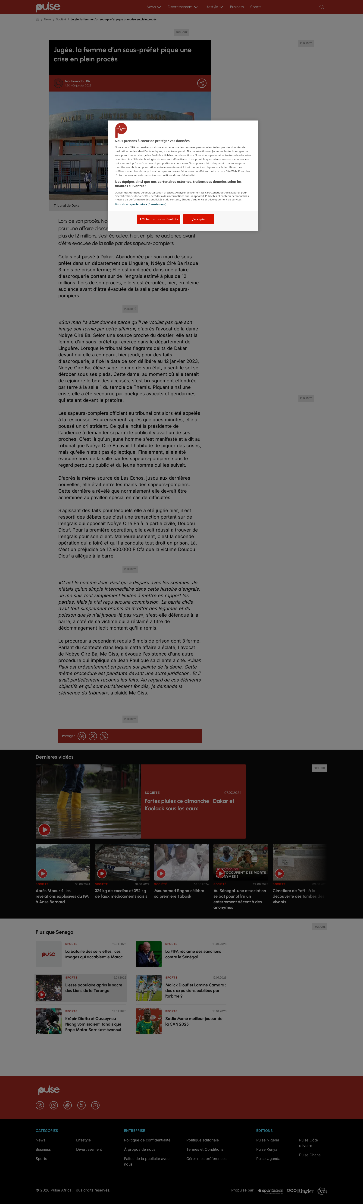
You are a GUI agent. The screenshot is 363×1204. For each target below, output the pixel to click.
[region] (183, 175)
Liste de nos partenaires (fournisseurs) (140, 204)
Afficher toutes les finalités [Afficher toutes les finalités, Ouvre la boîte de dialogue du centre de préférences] (159, 219)
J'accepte (198, 219)
